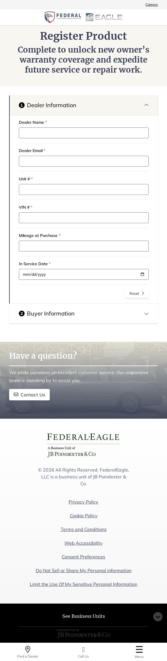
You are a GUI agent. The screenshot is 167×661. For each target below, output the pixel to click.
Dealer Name (33, 122)
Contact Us (29, 395)
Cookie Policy (84, 515)
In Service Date (35, 263)
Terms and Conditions (84, 529)
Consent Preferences (83, 557)
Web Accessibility (83, 543)
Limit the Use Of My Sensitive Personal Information (83, 584)
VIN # (25, 207)
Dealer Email (32, 150)
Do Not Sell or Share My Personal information (84, 570)
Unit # (26, 178)
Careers (152, 4)
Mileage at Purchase (39, 235)
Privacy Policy (83, 502)
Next (137, 293)
